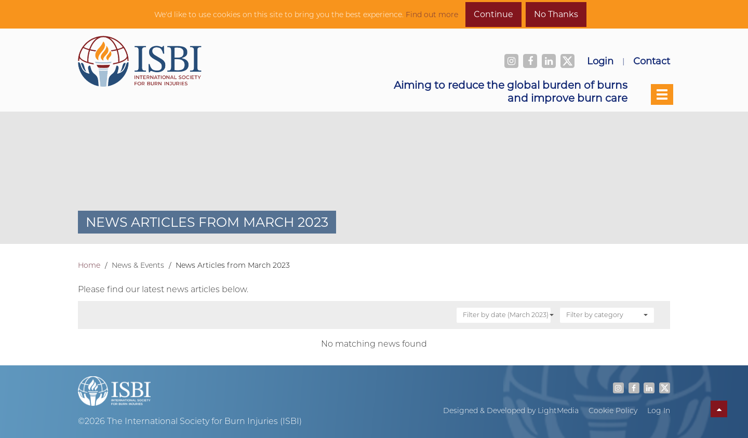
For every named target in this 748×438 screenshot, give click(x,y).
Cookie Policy (613, 410)
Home (89, 265)
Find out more (432, 14)
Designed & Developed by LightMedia (511, 410)
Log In (658, 410)
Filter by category (607, 314)
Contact (651, 60)
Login (600, 60)
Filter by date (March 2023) (507, 314)
